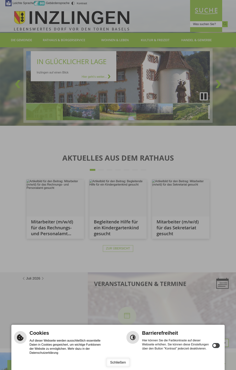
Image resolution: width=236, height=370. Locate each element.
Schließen (118, 362)
